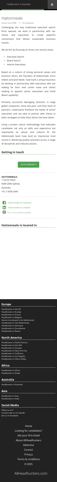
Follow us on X (7, 410)
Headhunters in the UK (11, 309)
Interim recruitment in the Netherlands (18, 320)
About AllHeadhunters (28, 440)
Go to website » (28, 164)
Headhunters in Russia (11, 331)
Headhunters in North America (15, 342)
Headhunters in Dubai (11, 373)
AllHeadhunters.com (30, 473)
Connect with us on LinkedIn (13, 413)
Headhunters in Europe (11, 312)
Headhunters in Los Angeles (13, 356)
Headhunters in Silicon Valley (14, 359)
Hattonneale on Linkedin (19, 207)
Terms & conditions (28, 459)
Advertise (28, 445)
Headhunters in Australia (12, 384)
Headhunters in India (10, 398)
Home (28, 426)
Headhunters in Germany (12, 325)
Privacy (28, 454)
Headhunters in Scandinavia (13, 328)
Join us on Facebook (10, 415)
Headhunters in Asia (10, 396)
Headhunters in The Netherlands (15, 323)
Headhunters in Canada (12, 348)
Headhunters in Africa (11, 370)
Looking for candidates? (28, 430)
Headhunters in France (11, 314)
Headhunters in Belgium (12, 317)
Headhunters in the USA (12, 345)
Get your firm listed (28, 435)
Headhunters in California (12, 353)
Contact (28, 449)
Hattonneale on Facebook (19, 202)
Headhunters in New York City (14, 350)
